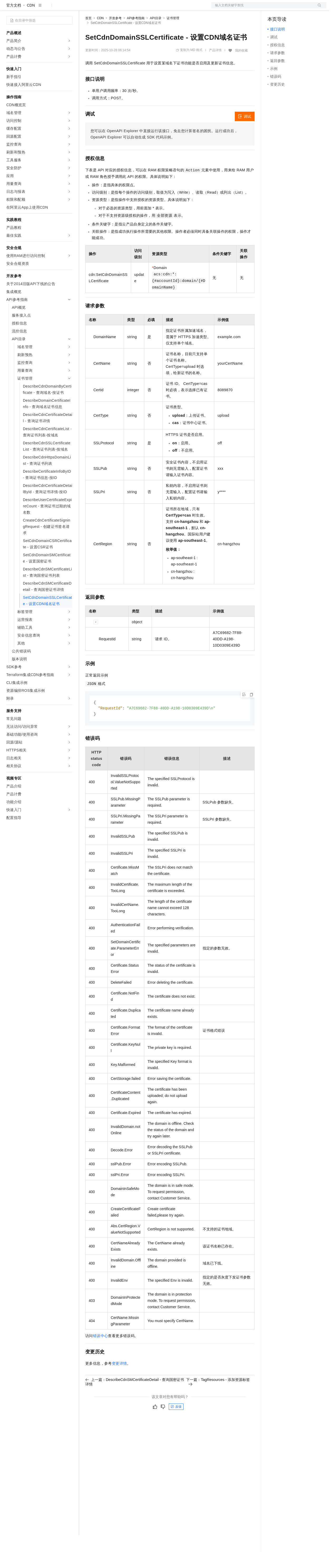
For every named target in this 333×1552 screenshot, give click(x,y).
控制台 (286, 8)
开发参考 (115, 35)
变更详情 (119, 1381)
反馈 (176, 1424)
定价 (113, 8)
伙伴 (142, 8)
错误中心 (100, 1353)
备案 (273, 8)
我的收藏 (241, 67)
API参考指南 (136, 35)
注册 (298, 8)
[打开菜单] (8, 8)
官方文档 (13, 22)
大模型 (53, 8)
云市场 (128, 8)
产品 (68, 8)
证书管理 (173, 35)
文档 (262, 8)
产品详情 (215, 67)
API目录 (155, 35)
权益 (101, 8)
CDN (31, 22)
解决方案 (84, 8)
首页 (88, 35)
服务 (155, 8)
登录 (318, 8)
